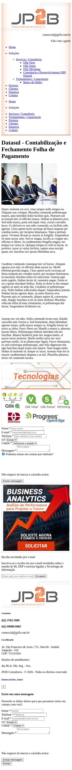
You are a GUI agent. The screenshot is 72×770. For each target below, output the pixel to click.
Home (12, 47)
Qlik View (29, 62)
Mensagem (8, 451)
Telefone (7, 436)
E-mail (6, 432)
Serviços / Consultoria (29, 59)
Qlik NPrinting (32, 69)
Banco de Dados (32, 82)
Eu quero (40, 577)
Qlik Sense (29, 65)
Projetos (13, 85)
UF (3, 439)
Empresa (14, 92)
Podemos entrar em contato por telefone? (27, 455)
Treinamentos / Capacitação (32, 79)
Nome (6, 428)
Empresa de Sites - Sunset (12, 680)
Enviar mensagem (12, 482)
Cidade (6, 443)
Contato (13, 95)
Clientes (13, 88)
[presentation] (28, 464)
